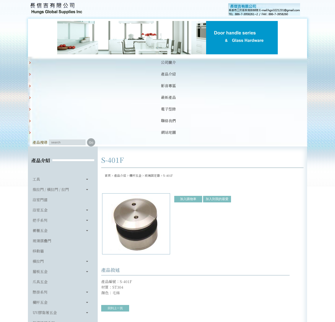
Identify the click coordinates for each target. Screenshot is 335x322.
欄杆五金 (40, 224)
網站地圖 (203, 62)
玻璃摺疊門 (42, 162)
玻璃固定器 (152, 97)
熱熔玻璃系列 (44, 244)
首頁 (108, 97)
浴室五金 (40, 132)
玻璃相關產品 (44, 255)
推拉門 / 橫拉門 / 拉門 (51, 111)
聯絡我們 (180, 62)
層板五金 (40, 193)
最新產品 (132, 62)
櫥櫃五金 (40, 152)
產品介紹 (85, 62)
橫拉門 (38, 183)
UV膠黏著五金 (45, 234)
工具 (36, 101)
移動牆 (38, 173)
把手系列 (40, 142)
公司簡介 (61, 62)
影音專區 (108, 62)
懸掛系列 (40, 214)
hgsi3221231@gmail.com (200, 296)
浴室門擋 (40, 121)
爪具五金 (40, 203)
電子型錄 (156, 62)
